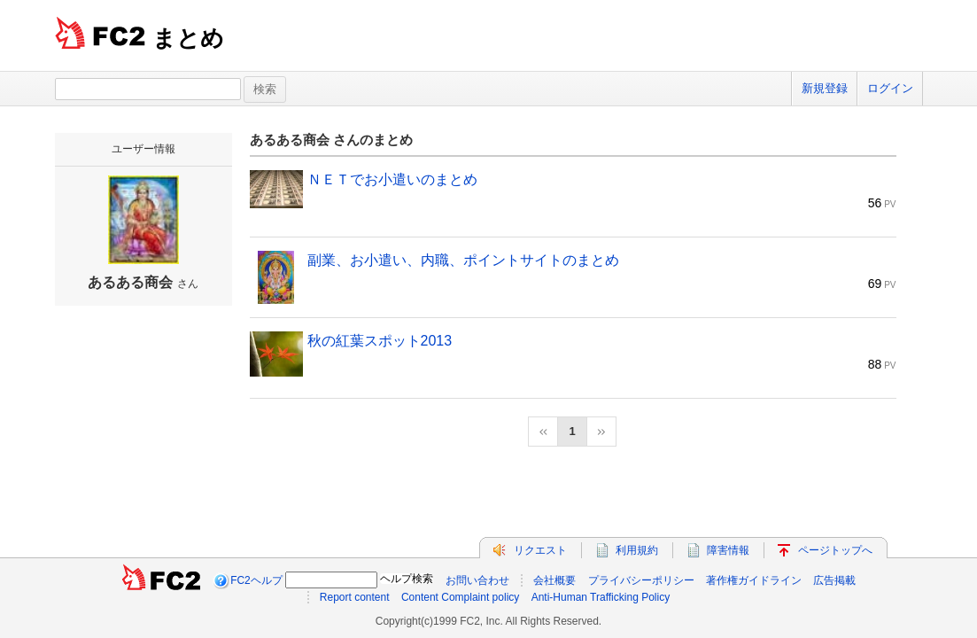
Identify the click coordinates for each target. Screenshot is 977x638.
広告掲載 (834, 580)
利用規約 (637, 550)
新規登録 (825, 88)
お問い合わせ (477, 580)
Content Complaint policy (460, 597)
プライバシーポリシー (641, 580)
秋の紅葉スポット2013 (380, 340)
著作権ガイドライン (754, 580)
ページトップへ (835, 550)
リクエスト (540, 550)
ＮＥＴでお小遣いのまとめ (392, 179)
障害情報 (728, 550)
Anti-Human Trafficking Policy (601, 597)
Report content (355, 597)
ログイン (890, 88)
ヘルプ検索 (406, 578)
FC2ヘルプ (256, 580)
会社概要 (554, 580)
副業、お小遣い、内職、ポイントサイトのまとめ (463, 260)
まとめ (188, 38)
